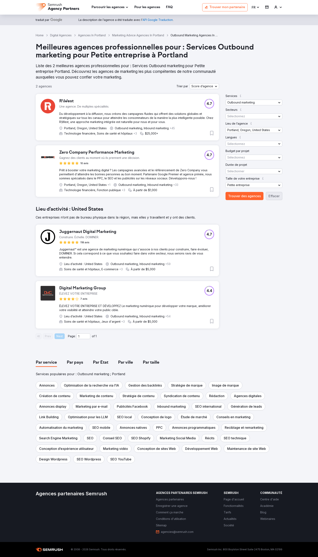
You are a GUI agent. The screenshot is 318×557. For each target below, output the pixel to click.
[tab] (46, 363)
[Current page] (83, 336)
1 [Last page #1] (96, 336)
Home (40, 35)
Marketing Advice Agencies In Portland (138, 35)
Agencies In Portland (92, 35)
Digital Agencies (61, 35)
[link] (147, 7)
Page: (72, 336)
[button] (256, 7)
